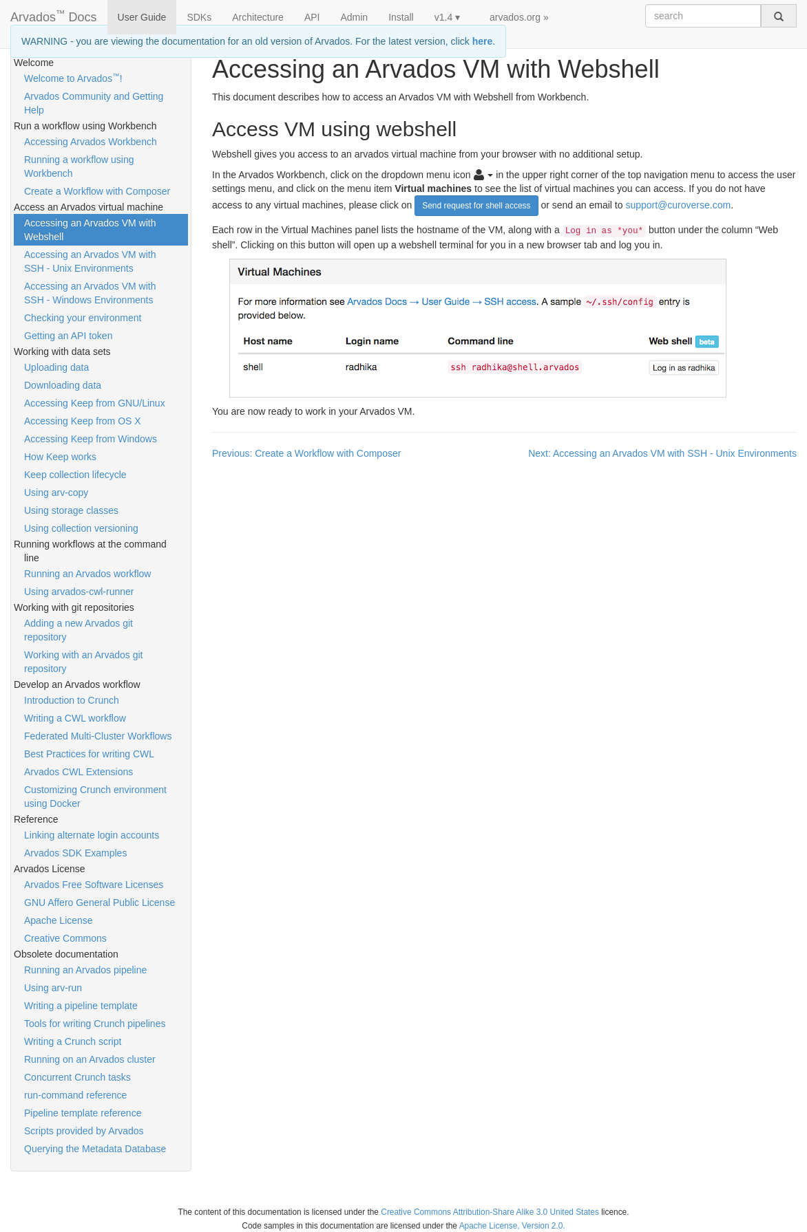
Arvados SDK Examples (75, 852)
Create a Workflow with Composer (97, 191)
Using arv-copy (56, 492)
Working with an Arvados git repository (83, 661)
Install (401, 17)
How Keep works (60, 456)
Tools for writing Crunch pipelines (94, 1023)
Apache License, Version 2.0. (512, 1226)
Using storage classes (71, 510)
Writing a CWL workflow (75, 718)
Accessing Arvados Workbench (90, 141)
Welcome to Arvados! (73, 78)
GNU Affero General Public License (99, 902)
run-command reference (75, 1095)
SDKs (199, 17)
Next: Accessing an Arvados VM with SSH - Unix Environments (662, 453)
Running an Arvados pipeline (85, 969)
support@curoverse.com (678, 204)
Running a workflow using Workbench (79, 166)
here (482, 41)
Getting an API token (68, 335)
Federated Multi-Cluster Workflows (97, 736)
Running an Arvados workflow (87, 573)
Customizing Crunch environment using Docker (95, 796)
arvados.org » (519, 17)
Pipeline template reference (82, 1112)
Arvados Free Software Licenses (93, 884)
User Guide (142, 17)
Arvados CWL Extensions (78, 771)
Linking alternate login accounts (91, 835)
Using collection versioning (81, 528)
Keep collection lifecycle (75, 474)
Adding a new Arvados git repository (78, 630)
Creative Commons (65, 938)
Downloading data (62, 385)
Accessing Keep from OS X (82, 420)
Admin (354, 17)
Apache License (58, 920)
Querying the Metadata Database (95, 1148)
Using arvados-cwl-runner (79, 591)
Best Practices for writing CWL (89, 753)
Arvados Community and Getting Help (93, 103)
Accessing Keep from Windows (90, 438)
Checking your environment (82, 317)
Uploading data (56, 367)
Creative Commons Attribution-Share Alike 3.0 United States (490, 1212)
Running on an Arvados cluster (90, 1059)
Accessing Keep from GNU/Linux (94, 403)
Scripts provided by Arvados (84, 1130)
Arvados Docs (53, 14)
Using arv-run (53, 987)
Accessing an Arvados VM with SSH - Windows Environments (90, 293)
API (312, 17)
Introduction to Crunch (71, 700)
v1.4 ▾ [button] (447, 17)
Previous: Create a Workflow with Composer (306, 453)
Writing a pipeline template (81, 1005)
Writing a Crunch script (72, 1041)
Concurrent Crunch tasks (77, 1077)
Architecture (258, 17)
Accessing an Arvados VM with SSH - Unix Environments (90, 261)
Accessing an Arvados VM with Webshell (90, 229)
